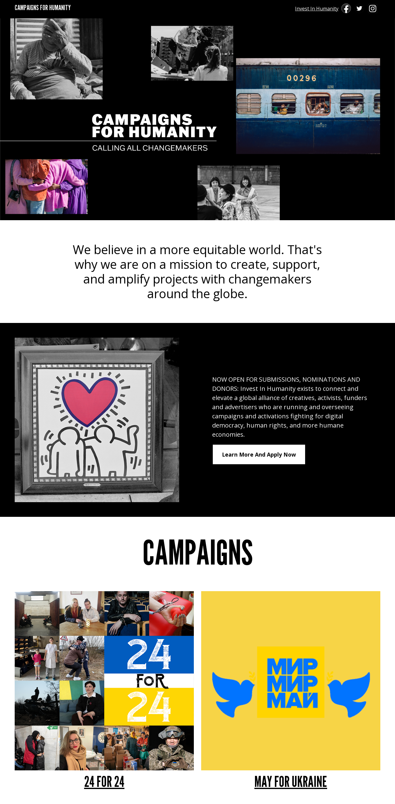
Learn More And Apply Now (259, 454)
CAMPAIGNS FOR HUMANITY (43, 7)
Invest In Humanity (316, 8)
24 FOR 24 (104, 781)
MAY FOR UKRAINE (290, 781)
